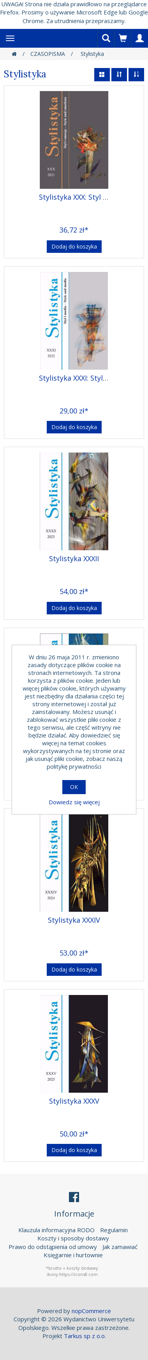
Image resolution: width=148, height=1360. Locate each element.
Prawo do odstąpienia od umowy (53, 1247)
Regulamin (114, 1230)
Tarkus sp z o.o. (85, 1336)
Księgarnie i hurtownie (73, 1255)
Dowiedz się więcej (74, 802)
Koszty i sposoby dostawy (73, 1238)
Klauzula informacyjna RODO (56, 1230)
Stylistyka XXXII (74, 558)
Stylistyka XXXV (74, 1101)
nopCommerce (91, 1311)
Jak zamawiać (119, 1247)
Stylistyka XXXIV (74, 920)
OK (74, 787)
